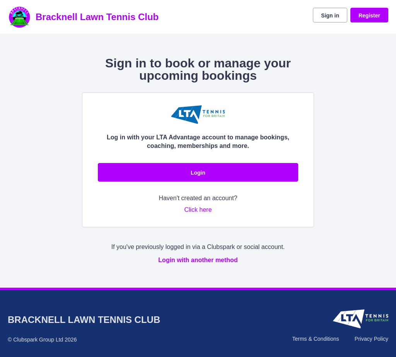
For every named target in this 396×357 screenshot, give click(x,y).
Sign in (330, 15)
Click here (198, 209)
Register (369, 15)
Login (198, 173)
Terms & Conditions (315, 339)
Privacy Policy (371, 339)
